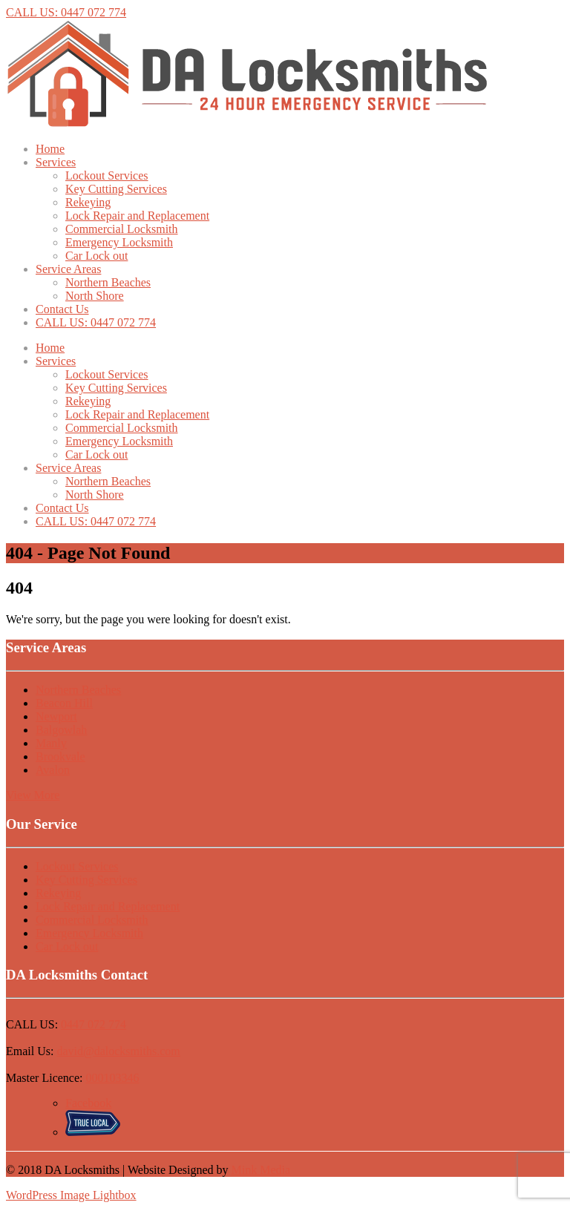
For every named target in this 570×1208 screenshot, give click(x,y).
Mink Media (261, 1169)
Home (50, 148)
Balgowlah (61, 729)
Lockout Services (106, 175)
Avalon (53, 770)
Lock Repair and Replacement (137, 215)
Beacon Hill (64, 703)
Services (56, 162)
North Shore (94, 295)
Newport (56, 716)
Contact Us (62, 309)
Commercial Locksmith (121, 229)
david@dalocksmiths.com (118, 1051)
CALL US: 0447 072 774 (66, 12)
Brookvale (60, 756)
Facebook (88, 1103)
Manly (51, 743)
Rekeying (88, 202)
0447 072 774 (93, 1024)
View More (32, 795)
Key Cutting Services (116, 189)
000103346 (113, 1077)
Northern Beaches (108, 282)
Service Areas (68, 269)
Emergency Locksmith (119, 242)
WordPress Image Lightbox (71, 1195)
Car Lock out (96, 255)
